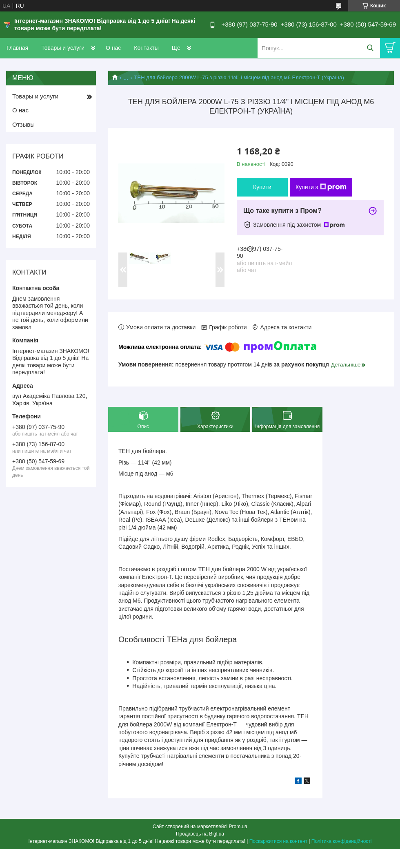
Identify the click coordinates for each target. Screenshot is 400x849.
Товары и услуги (62, 48)
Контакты (146, 48)
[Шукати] (370, 48)
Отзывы (23, 124)
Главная (17, 48)
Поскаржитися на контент (278, 841)
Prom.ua (238, 826)
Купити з (321, 187)
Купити (262, 187)
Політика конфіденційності (341, 841)
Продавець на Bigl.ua (200, 834)
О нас (113, 48)
